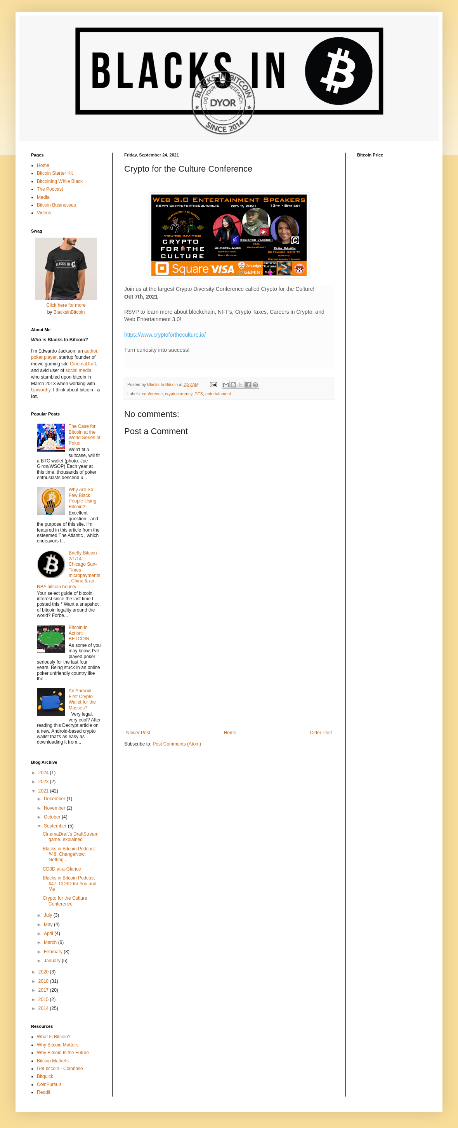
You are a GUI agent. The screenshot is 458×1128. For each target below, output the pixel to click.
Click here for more (65, 305)
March (51, 942)
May (49, 924)
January (53, 960)
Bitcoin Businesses (56, 205)
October (53, 817)
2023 (44, 781)
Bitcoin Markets (53, 1061)
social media (79, 370)
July (49, 915)
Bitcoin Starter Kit (55, 173)
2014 (44, 1008)
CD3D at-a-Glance (62, 869)
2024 (44, 772)
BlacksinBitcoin (69, 312)
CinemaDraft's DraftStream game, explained (71, 836)
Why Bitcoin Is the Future (63, 1052)
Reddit (43, 1092)
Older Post (321, 732)
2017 (44, 990)
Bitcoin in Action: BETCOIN (79, 633)
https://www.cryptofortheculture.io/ (165, 335)
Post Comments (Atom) (177, 744)
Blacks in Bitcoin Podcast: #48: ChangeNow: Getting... (69, 854)
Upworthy (40, 390)
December (55, 798)
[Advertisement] (229, 666)
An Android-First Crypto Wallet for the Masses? (82, 699)
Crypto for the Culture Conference (65, 900)
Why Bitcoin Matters (57, 1045)
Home (230, 732)
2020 (44, 972)
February (54, 951)
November (55, 808)
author (90, 351)
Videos (44, 213)
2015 (44, 999)
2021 (44, 791)
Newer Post (138, 732)
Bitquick (45, 1076)
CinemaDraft (83, 364)
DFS (198, 393)
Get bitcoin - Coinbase (60, 1068)
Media (43, 197)
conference (152, 393)
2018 (44, 981)
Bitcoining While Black (60, 181)
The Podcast (50, 189)
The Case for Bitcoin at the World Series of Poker (85, 435)
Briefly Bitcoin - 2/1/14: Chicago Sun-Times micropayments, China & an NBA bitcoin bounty (68, 569)
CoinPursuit (49, 1084)
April (49, 933)
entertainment (218, 393)
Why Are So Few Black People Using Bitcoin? (82, 498)
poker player (43, 357)
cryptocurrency (178, 393)
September (56, 826)
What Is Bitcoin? (54, 1036)
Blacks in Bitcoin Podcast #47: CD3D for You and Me (69, 883)
